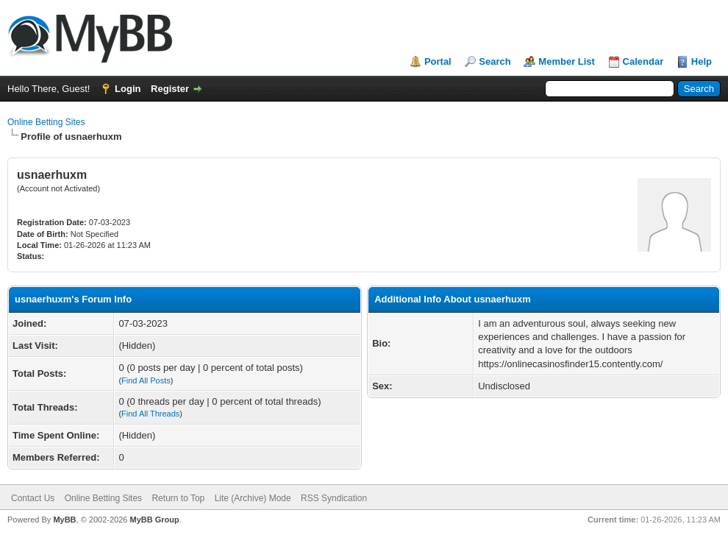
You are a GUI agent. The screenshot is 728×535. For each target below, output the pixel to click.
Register (170, 88)
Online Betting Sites (46, 122)
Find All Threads (150, 413)
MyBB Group (154, 519)
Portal (438, 61)
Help (701, 61)
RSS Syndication (334, 498)
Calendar (643, 61)
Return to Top (177, 498)
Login (127, 88)
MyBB (64, 519)
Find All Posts (146, 380)
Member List (566, 61)
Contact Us (32, 498)
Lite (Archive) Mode (253, 498)
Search (494, 61)
